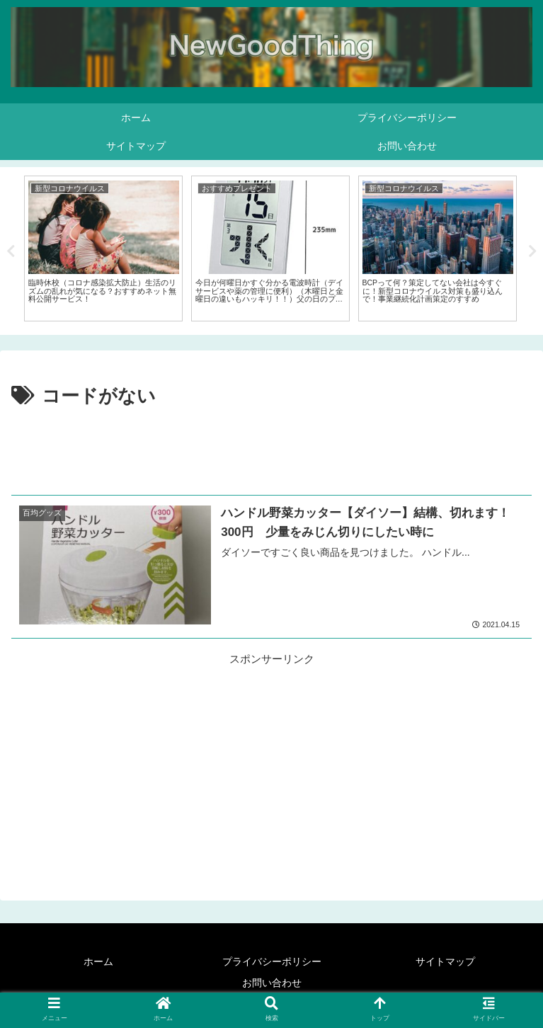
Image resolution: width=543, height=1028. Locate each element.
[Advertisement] (271, 452)
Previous (11, 251)
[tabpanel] (103, 248)
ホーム (98, 961)
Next (532, 251)
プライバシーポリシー (271, 961)
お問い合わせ (272, 982)
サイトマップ (445, 961)
